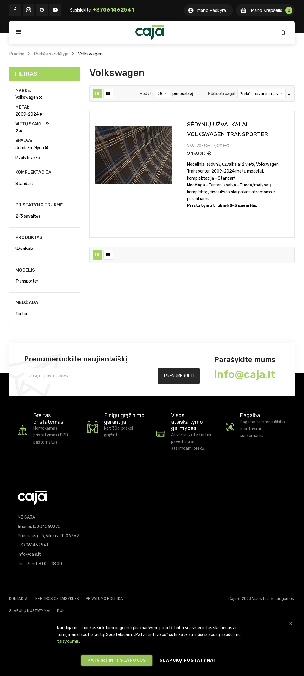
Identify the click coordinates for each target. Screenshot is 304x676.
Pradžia (16, 54)
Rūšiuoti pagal (221, 93)
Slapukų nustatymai (29, 610)
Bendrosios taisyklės (57, 598)
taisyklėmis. (68, 641)
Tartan (21, 313)
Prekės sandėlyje (51, 54)
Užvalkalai (24, 248)
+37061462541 (113, 10)
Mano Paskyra (211, 10)
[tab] (44, 74)
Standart (24, 183)
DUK (60, 610)
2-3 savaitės (27, 216)
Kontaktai (18, 598)
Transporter (26, 281)
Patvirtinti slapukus (116, 660)
